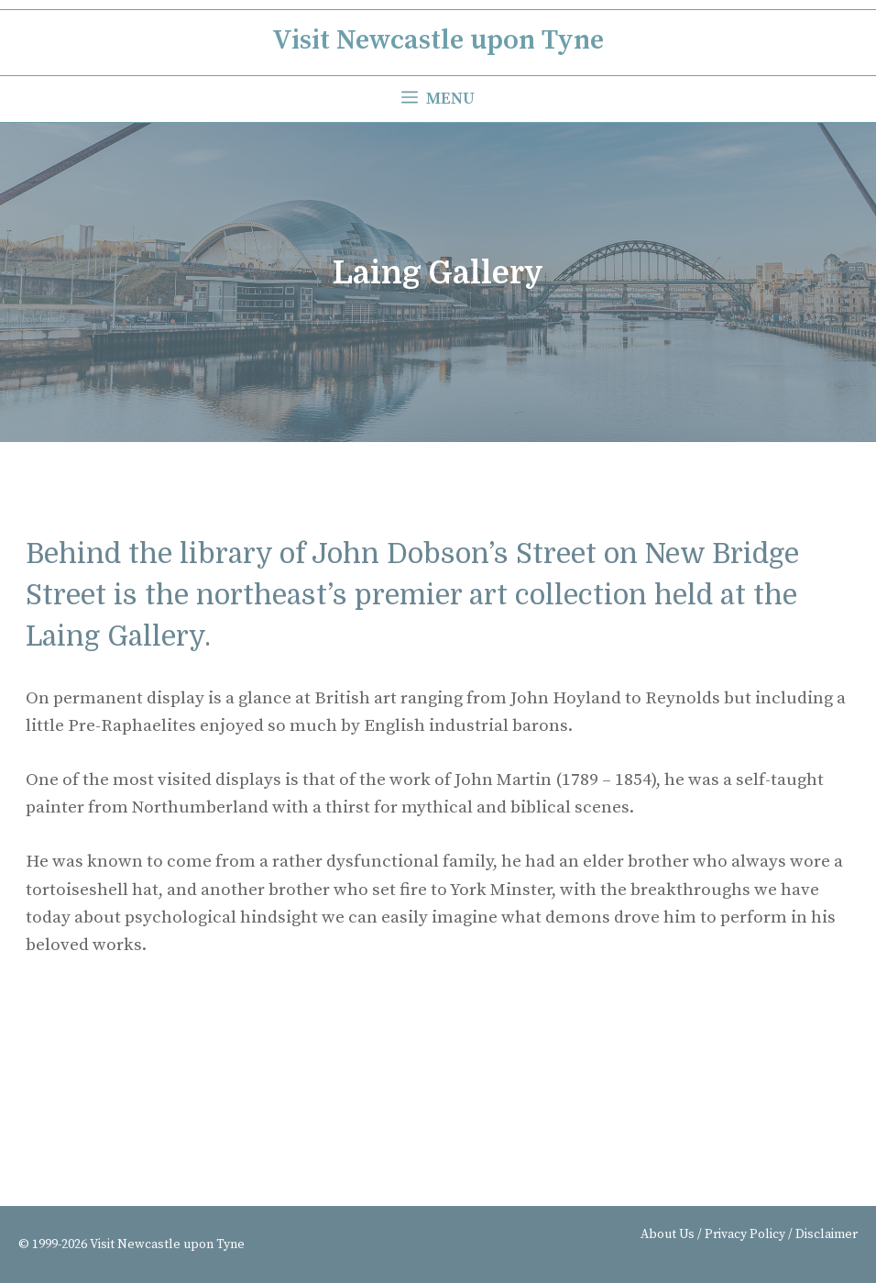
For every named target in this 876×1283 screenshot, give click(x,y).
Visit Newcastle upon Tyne (438, 40)
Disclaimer (826, 1234)
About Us (668, 1234)
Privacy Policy (745, 1234)
